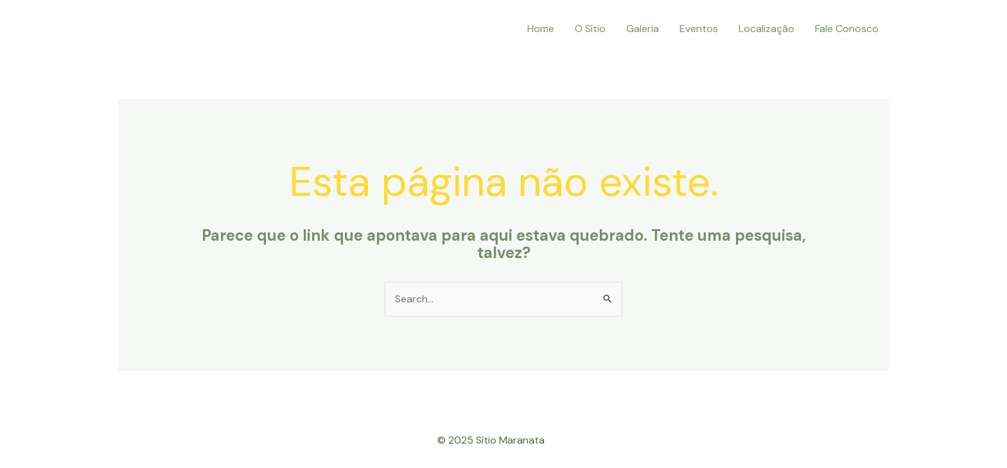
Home (540, 28)
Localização (766, 28)
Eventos (698, 28)
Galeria (642, 28)
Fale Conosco (847, 28)
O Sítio (590, 28)
